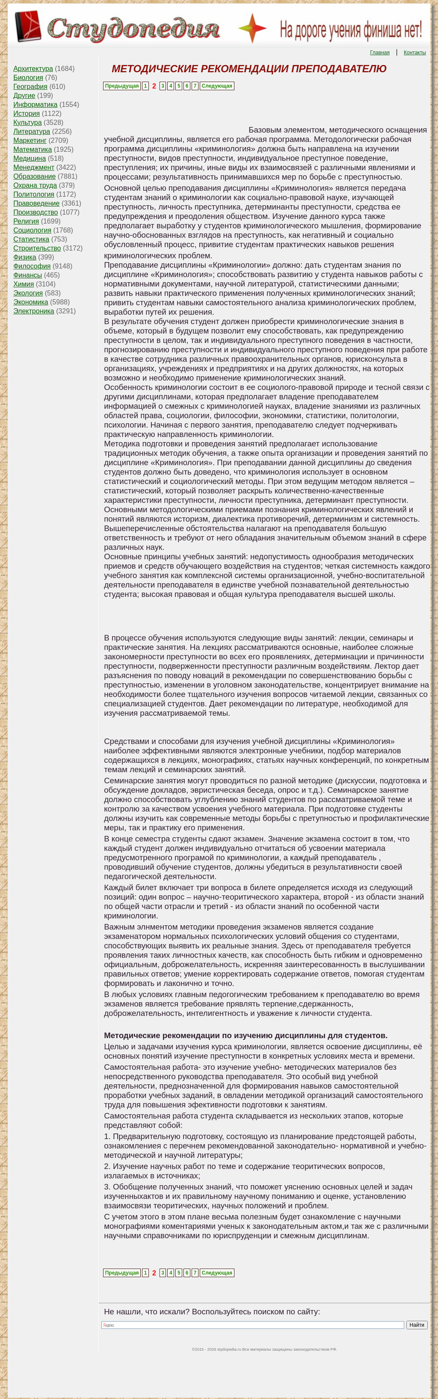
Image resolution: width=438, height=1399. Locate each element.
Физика (24, 257)
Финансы (27, 275)
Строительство (37, 248)
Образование (34, 176)
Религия (26, 221)
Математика (32, 149)
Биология (28, 77)
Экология (28, 293)
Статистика (31, 239)
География (30, 86)
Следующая (217, 86)
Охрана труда (35, 185)
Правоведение (36, 203)
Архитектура (33, 68)
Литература (31, 131)
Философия (31, 266)
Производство (35, 212)
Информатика (35, 104)
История (26, 113)
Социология (32, 230)
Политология (33, 194)
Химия (23, 284)
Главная (380, 53)
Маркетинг (30, 140)
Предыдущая (122, 86)
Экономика (30, 302)
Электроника (33, 311)
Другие (24, 95)
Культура (27, 122)
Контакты (415, 53)
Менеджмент (33, 167)
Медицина (29, 158)
